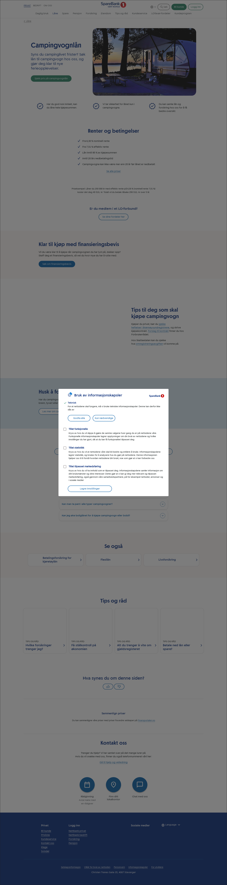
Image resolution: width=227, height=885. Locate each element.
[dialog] (113, 442)
